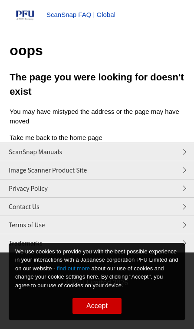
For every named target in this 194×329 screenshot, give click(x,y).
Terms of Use (27, 224)
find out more (73, 268)
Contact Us (24, 206)
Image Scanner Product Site (48, 170)
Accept (97, 305)
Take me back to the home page (56, 137)
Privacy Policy (28, 188)
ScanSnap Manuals (35, 151)
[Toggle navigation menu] (169, 17)
